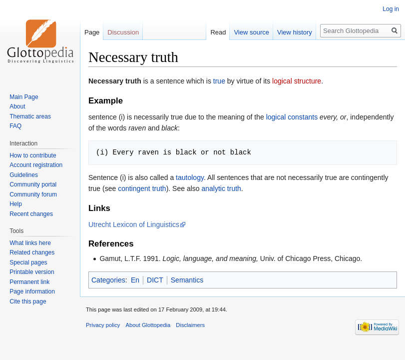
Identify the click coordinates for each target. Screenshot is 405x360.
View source (251, 32)
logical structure (296, 81)
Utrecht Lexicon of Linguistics (133, 224)
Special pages (28, 262)
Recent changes (31, 214)
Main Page (23, 97)
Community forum (33, 194)
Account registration (35, 165)
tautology (190, 178)
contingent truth (142, 188)
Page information (32, 291)
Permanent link (29, 282)
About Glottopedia (148, 325)
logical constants (292, 117)
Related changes (31, 252)
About (17, 106)
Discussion (123, 32)
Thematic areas (30, 116)
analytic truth (221, 188)
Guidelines (23, 175)
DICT (155, 280)
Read (218, 32)
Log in (391, 9)
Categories (108, 280)
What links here (30, 243)
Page (91, 32)
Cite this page (27, 301)
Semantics (187, 280)
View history (294, 32)
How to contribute (32, 155)
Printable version (31, 272)
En (135, 280)
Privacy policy (103, 325)
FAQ (15, 126)
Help (15, 204)
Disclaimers (190, 325)
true (219, 81)
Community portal (32, 184)
